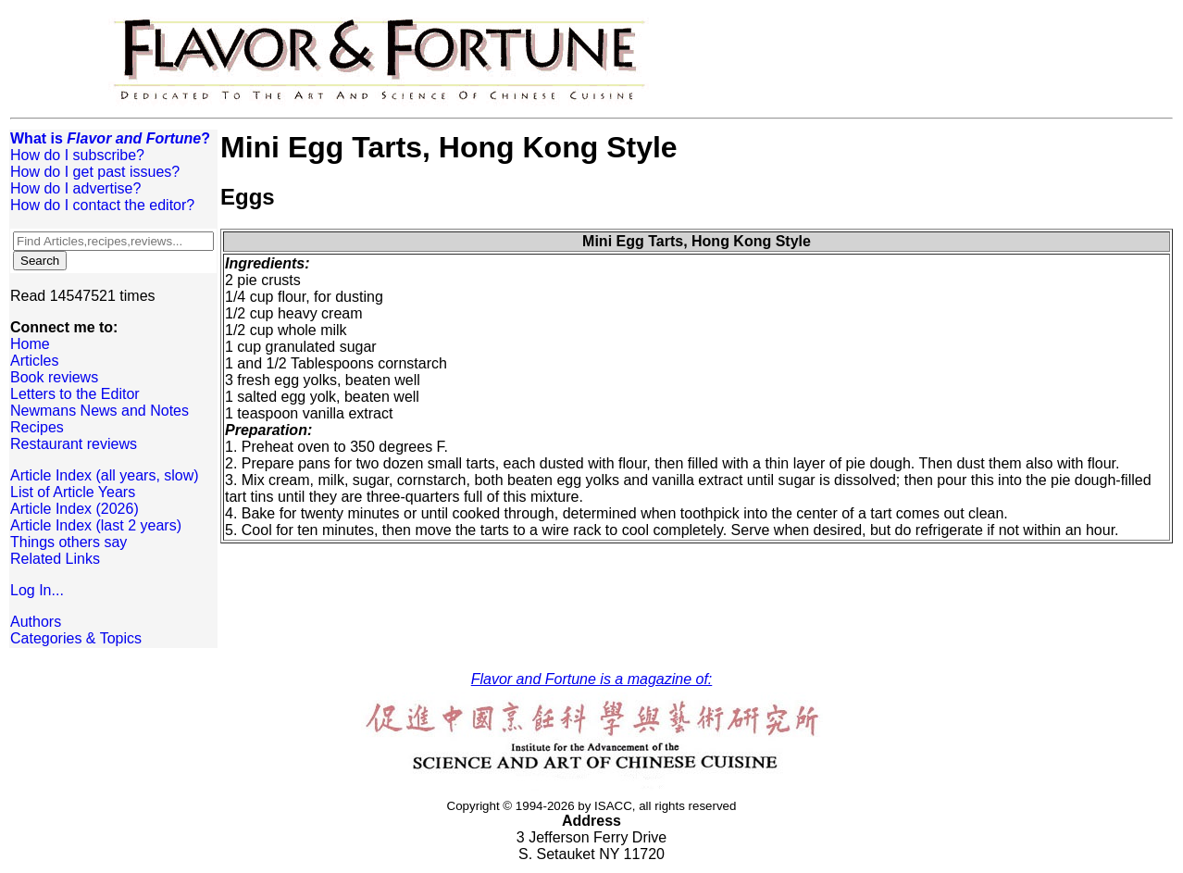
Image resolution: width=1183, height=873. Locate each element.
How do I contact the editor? (102, 205)
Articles (34, 360)
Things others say (68, 542)
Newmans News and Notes (99, 410)
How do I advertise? (75, 188)
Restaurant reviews (73, 444)
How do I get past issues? (95, 172)
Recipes (37, 427)
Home (30, 344)
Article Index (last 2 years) (95, 525)
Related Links (55, 559)
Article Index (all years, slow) (104, 475)
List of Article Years (72, 492)
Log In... (37, 590)
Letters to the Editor (75, 394)
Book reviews (54, 377)
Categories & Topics (76, 638)
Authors (35, 622)
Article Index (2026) (74, 509)
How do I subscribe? (77, 155)
